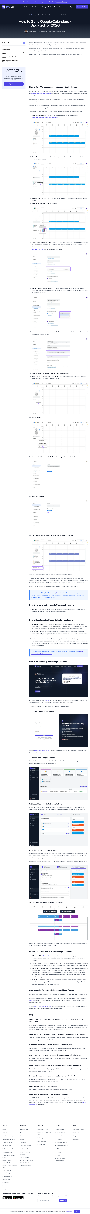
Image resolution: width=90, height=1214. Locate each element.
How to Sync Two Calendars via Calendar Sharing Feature (12, 48)
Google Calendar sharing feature (41, 93)
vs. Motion (57, 1149)
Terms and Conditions (78, 1129)
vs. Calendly (58, 1152)
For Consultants (41, 1144)
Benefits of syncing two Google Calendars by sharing (13, 52)
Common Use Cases (43, 1129)
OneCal (58, 593)
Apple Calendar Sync (8, 1142)
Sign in (72, 7)
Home (4, 1129)
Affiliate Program (24, 1129)
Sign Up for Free (13, 84)
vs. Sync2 (57, 1155)
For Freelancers (42, 1141)
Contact (50, 7)
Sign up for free (82, 7)
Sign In (4, 1185)
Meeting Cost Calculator (26, 1149)
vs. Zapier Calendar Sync (61, 1145)
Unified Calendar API (8, 1149)
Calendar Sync (6, 1132)
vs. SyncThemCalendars (61, 1142)
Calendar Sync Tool (37, 249)
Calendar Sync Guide (25, 1165)
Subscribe (63, 1200)
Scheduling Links (7, 1145)
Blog (32, 14)
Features (27, 7)
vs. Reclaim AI (58, 1136)
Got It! (77, 1211)
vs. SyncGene (58, 1139)
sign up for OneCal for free (42, 750)
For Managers (41, 1138)
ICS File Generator (24, 1157)
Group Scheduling (7, 1152)
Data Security (76, 1139)
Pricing (44, 7)
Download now (61, 2)
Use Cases (36, 7)
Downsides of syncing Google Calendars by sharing (12, 56)
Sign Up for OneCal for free (42, 1006)
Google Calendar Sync (8, 1136)
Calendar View (6, 1179)
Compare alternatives (60, 1129)
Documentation (24, 1136)
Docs (55, 7)
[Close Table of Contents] (24, 43)
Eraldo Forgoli (32, 31)
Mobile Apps (6, 1182)
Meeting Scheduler (7, 1176)
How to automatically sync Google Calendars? (13, 60)
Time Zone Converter (25, 1145)
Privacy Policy (76, 1132)
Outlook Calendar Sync (9, 1139)
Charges (75, 1136)
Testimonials (63, 7)
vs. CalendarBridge (60, 1132)
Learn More (69, 1211)
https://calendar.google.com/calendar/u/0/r (45, 117)
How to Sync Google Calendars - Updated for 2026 (52, 14)
